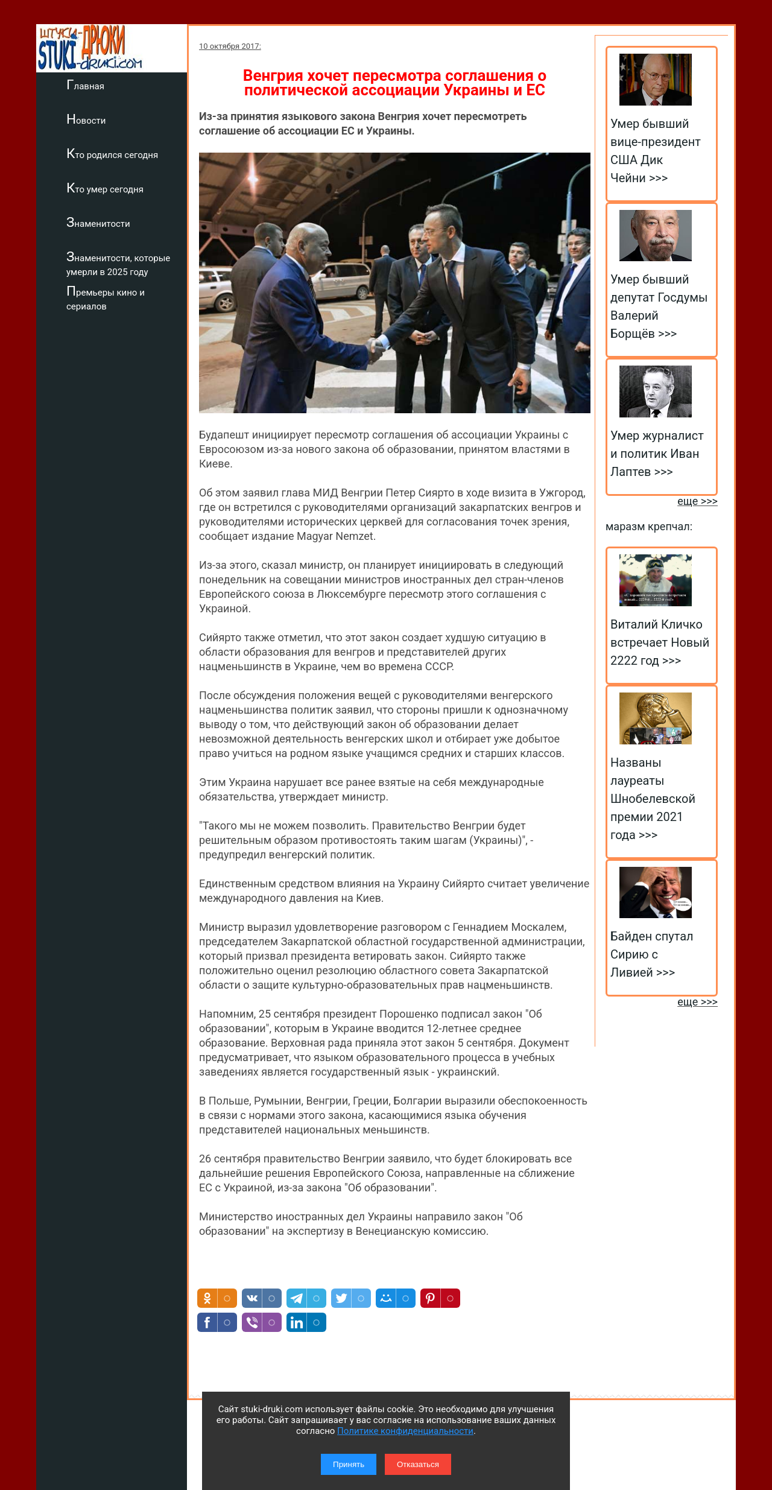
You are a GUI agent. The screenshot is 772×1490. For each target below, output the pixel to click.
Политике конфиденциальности (405, 1430)
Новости (86, 119)
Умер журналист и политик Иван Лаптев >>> (657, 453)
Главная (85, 84)
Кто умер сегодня (105, 187)
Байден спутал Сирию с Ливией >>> (652, 954)
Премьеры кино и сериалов (105, 297)
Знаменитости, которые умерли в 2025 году (118, 263)
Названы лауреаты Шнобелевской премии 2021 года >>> (652, 798)
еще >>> (697, 501)
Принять (348, 1464)
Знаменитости (98, 222)
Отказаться (418, 1464)
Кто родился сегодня (112, 153)
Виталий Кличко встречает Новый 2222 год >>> (659, 642)
